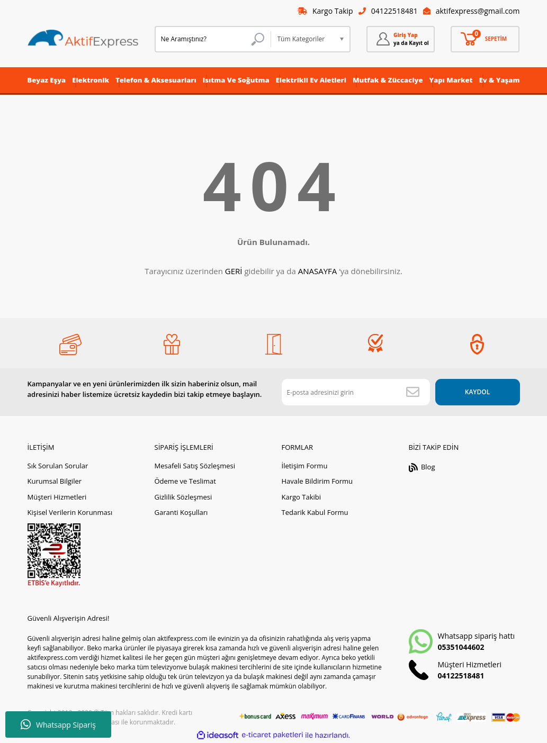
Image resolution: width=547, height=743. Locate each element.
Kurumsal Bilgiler (55, 481)
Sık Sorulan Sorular (58, 465)
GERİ (234, 271)
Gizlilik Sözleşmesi (183, 497)
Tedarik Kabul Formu (315, 512)
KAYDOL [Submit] (477, 391)
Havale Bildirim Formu (317, 481)
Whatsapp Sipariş (58, 724)
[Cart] (485, 39)
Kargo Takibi (301, 497)
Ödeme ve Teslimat (185, 481)
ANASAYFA (317, 271)
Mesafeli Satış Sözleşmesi (195, 465)
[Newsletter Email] (356, 392)
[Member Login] (400, 39)
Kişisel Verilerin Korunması (70, 512)
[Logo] (83, 39)
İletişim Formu (305, 465)
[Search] (213, 39)
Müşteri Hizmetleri (57, 497)
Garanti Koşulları (181, 512)
